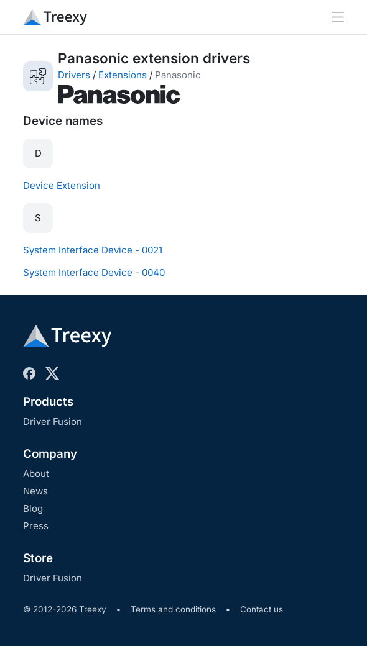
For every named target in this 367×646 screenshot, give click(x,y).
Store (38, 558)
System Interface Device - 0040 (94, 272)
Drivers (74, 75)
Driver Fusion (52, 421)
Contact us (261, 609)
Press (36, 526)
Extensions (122, 75)
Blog (33, 508)
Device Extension (61, 185)
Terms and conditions (173, 609)
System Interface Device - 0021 (92, 250)
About (36, 474)
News (35, 491)
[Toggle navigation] (338, 17)
